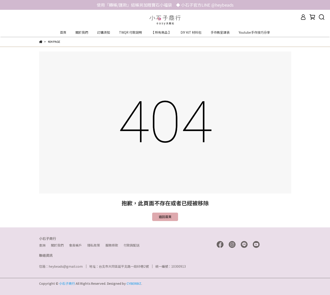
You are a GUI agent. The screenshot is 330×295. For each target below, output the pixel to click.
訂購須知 (103, 32)
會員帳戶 (75, 245)
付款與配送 (131, 245)
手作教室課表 (220, 32)
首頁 (63, 32)
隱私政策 (93, 245)
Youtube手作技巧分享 (254, 32)
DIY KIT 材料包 (191, 32)
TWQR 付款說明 (130, 32)
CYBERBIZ (134, 283)
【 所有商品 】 (161, 32)
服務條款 (111, 245)
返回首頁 (165, 216)
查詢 (42, 245)
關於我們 (81, 32)
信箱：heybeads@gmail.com (61, 266)
